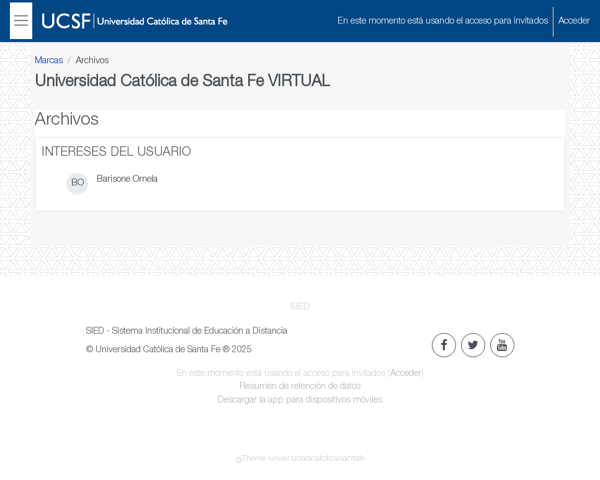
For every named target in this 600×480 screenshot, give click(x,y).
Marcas (49, 61)
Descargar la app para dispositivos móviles (300, 400)
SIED (300, 307)
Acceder (574, 21)
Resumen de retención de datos (300, 387)
